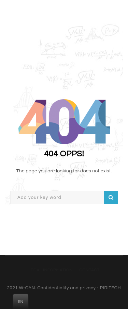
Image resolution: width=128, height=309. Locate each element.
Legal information (50, 270)
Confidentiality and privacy (66, 288)
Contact (90, 270)
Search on (111, 197)
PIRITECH (110, 288)
